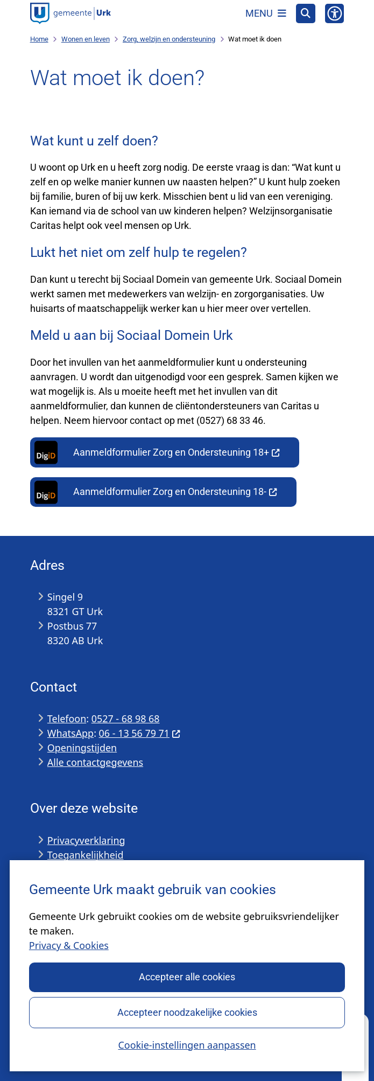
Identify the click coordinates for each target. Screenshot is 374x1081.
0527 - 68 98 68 (125, 718)
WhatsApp (70, 733)
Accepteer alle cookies (187, 976)
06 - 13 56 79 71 (140, 733)
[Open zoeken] (305, 13)
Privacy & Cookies (69, 945)
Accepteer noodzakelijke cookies (187, 1011)
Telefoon (66, 718)
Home (39, 39)
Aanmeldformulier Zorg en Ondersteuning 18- (155, 492)
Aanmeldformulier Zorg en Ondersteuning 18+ (156, 452)
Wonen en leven (85, 39)
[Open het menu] (265, 13)
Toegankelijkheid (85, 854)
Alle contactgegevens (95, 762)
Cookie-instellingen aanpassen (187, 1044)
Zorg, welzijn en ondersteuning (169, 39)
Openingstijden (82, 747)
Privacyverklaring (86, 840)
